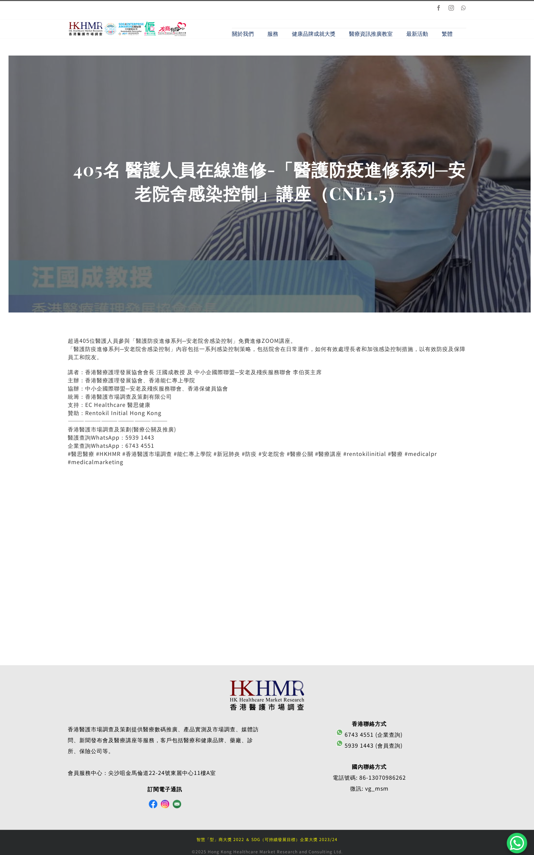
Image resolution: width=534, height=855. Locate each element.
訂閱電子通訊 (164, 789)
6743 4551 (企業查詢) (369, 734)
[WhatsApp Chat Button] (517, 843)
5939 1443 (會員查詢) (369, 745)
